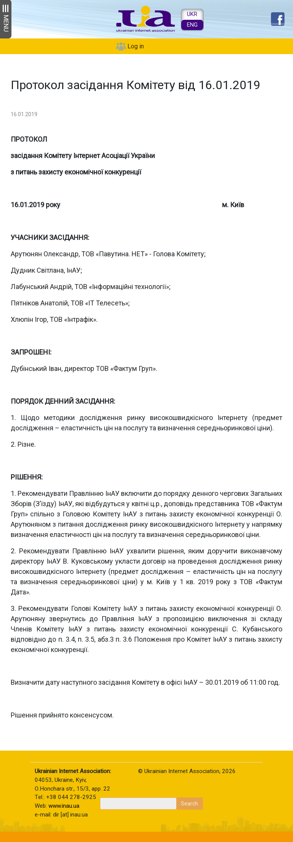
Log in (135, 46)
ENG (192, 25)
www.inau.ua (63, 805)
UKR (192, 14)
